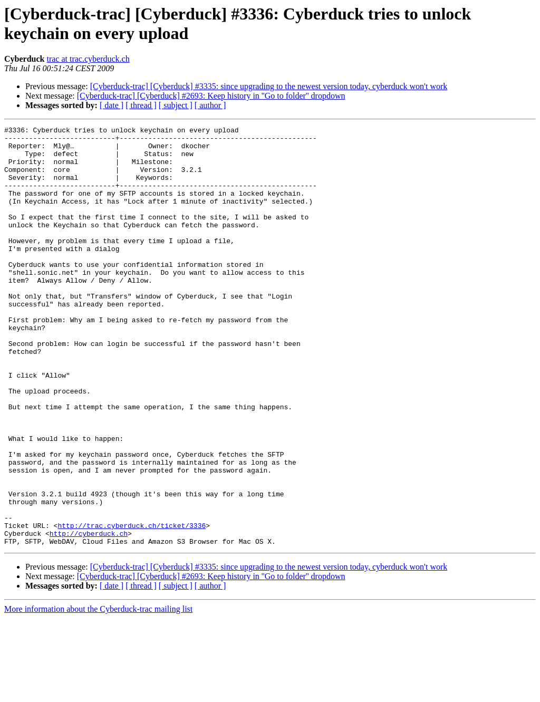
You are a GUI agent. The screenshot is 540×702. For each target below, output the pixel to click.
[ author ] (210, 105)
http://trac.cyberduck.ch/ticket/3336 (131, 606)
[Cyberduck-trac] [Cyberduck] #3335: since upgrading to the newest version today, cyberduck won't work (269, 86)
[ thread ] (141, 105)
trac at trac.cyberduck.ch (87, 58)
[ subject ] (175, 105)
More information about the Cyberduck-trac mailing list (98, 692)
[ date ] (111, 105)
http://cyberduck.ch (89, 615)
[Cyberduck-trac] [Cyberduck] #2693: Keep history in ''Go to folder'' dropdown (211, 95)
